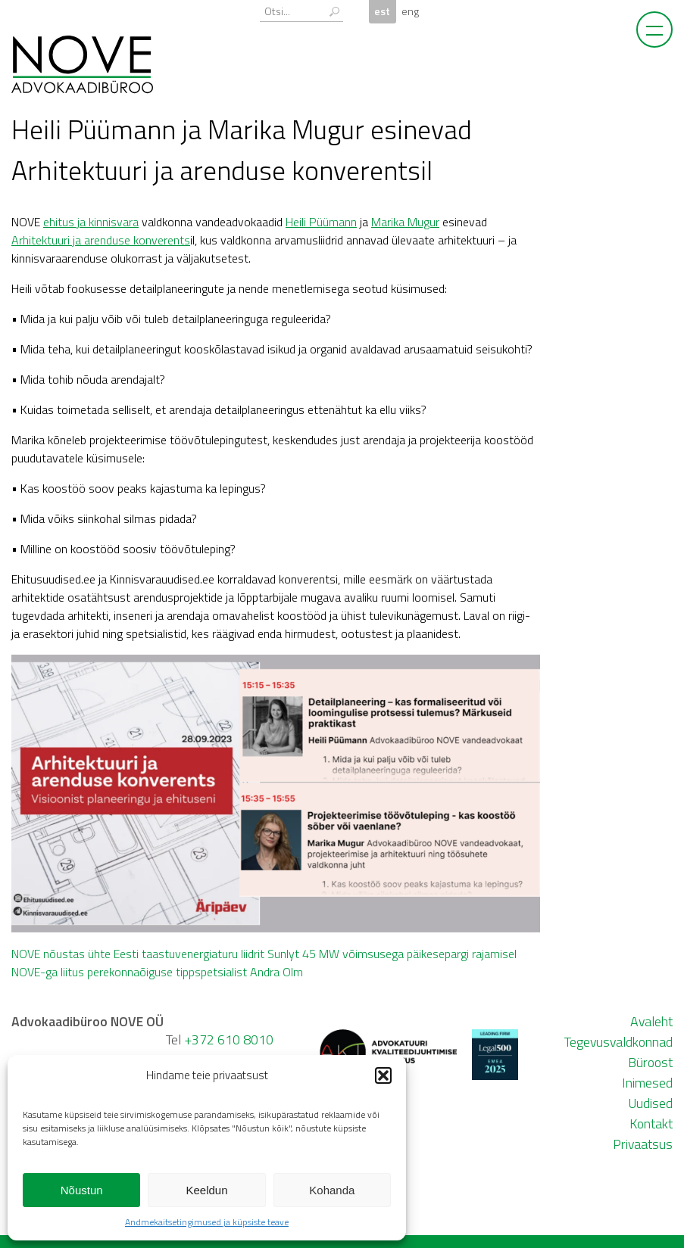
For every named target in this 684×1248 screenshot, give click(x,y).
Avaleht (651, 1021)
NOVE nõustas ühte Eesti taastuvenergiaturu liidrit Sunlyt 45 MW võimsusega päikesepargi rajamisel (264, 954)
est (382, 11)
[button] (383, 1075)
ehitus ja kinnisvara (91, 222)
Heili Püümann (321, 222)
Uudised (650, 1103)
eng (410, 11)
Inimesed (647, 1082)
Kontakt (651, 1123)
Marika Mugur (405, 222)
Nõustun (82, 1190)
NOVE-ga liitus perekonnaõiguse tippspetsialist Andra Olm (157, 972)
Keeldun (206, 1190)
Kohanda (331, 1190)
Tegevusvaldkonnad (618, 1042)
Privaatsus (643, 1144)
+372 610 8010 (228, 1039)
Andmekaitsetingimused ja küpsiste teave (207, 1222)
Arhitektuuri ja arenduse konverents (100, 240)
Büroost (650, 1062)
